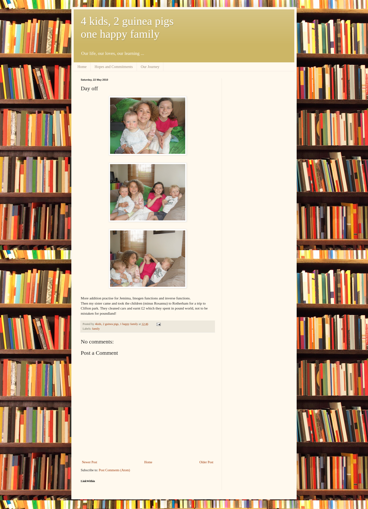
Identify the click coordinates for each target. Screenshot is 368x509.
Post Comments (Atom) (114, 470)
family (96, 328)
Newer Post (89, 462)
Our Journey (150, 67)
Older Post (206, 462)
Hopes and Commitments (114, 67)
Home (82, 67)
